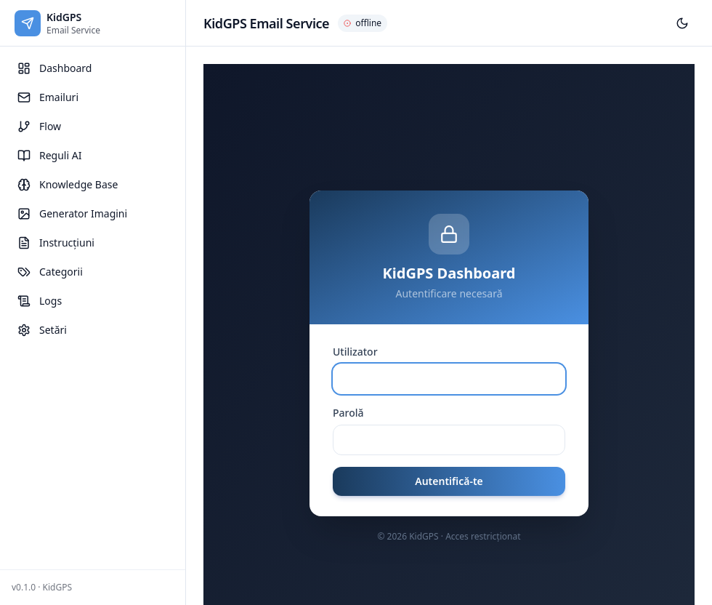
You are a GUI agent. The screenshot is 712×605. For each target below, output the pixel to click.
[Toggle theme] (682, 23)
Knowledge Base (67, 184)
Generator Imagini (72, 213)
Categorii (50, 272)
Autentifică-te (449, 481)
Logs (39, 301)
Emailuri (47, 97)
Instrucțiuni (55, 242)
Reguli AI (49, 155)
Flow (39, 126)
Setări (42, 330)
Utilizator (355, 351)
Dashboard (54, 68)
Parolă (348, 413)
